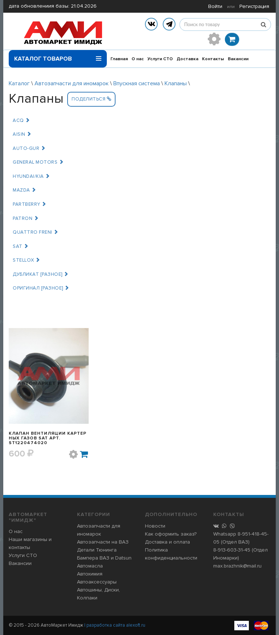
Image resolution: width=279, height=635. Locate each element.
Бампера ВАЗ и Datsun (104, 558)
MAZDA (24, 190)
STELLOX (26, 260)
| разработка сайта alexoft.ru (114, 625)
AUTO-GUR (29, 148)
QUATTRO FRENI (35, 232)
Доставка (187, 59)
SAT (21, 246)
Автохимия (89, 574)
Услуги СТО (160, 59)
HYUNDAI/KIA (31, 176)
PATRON (26, 218)
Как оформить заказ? (171, 534)
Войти (215, 6)
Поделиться (91, 99)
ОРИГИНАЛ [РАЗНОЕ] (41, 288)
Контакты (213, 59)
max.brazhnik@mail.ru (237, 566)
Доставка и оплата (167, 542)
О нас (138, 59)
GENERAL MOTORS (38, 162)
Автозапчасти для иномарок (72, 83)
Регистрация (254, 6)
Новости (155, 526)
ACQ (21, 120)
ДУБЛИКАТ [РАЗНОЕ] (41, 274)
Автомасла (90, 566)
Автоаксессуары (97, 582)
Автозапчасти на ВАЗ (103, 542)
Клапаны (176, 83)
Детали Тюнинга (97, 550)
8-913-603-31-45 (231, 550)
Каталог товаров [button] (57, 56)
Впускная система (136, 83)
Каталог (19, 83)
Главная (119, 59)
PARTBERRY (29, 204)
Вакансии (238, 59)
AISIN (22, 134)
